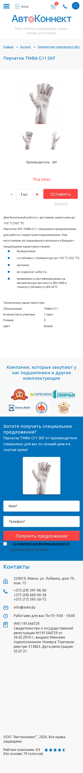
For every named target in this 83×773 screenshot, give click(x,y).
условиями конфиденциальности (41, 544)
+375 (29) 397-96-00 (30, 590)
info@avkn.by (24, 607)
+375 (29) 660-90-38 (30, 595)
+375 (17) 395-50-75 (30, 599)
